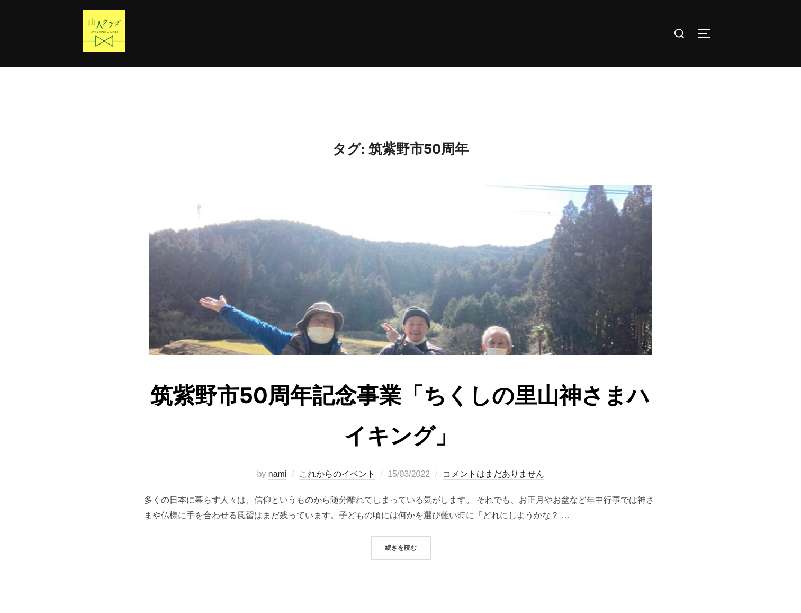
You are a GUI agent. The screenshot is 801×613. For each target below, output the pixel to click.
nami (277, 495)
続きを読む (408, 568)
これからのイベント (337, 495)
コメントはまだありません (493, 495)
